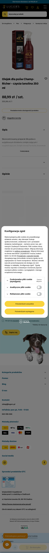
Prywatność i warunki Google (28, 256)
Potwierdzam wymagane (24, 311)
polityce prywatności (22, 251)
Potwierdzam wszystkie (24, 303)
